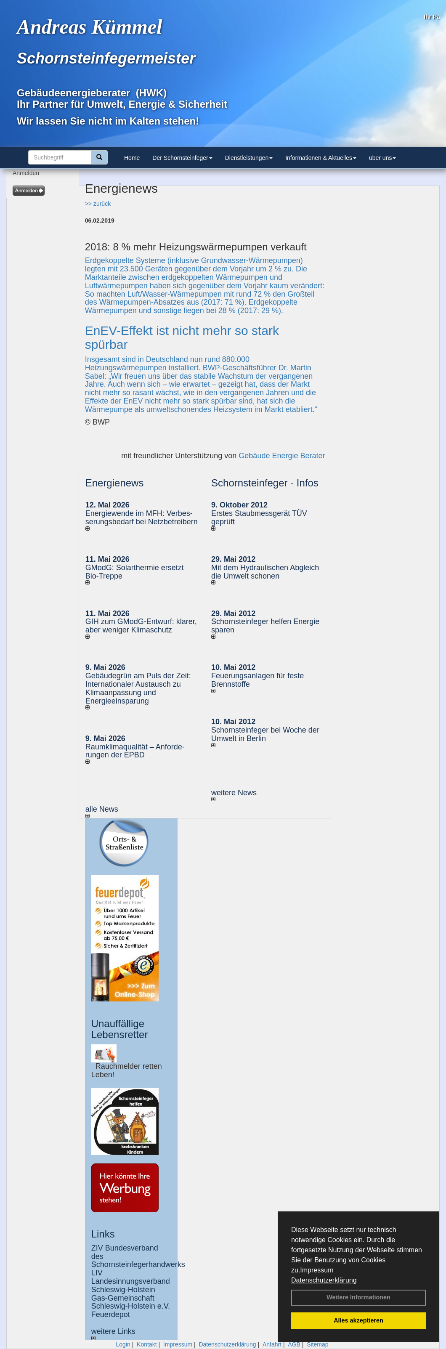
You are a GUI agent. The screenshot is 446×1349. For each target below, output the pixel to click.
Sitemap (317, 1344)
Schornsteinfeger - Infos (265, 483)
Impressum (316, 1270)
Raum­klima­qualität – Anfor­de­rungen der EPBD (135, 751)
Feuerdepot (110, 1314)
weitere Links (113, 1333)
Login (123, 1344)
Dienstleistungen (249, 157)
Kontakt (147, 1344)
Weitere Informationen (358, 1297)
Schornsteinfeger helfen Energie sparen (265, 625)
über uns (382, 157)
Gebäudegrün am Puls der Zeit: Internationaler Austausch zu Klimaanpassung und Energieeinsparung (138, 688)
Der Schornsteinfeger (182, 157)
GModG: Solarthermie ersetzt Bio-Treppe (134, 571)
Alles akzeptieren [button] (358, 1320)
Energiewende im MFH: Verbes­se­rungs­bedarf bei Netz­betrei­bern (141, 517)
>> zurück (98, 203)
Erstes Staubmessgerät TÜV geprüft (259, 517)
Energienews (114, 483)
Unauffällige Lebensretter (119, 1029)
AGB (294, 1344)
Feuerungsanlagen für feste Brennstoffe (257, 680)
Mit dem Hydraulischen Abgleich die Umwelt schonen (265, 571)
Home (132, 157)
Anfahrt (272, 1344)
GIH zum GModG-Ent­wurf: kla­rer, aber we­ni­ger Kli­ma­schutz (141, 625)
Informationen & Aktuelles (320, 157)
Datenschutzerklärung (324, 1280)
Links (103, 1234)
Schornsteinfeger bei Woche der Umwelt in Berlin (265, 734)
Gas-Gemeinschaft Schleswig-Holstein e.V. (130, 1302)
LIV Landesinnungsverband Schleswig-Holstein (130, 1281)
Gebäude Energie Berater (282, 455)
